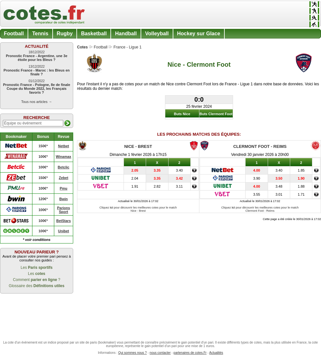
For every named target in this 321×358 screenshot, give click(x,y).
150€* (43, 146)
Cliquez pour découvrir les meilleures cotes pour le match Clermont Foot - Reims (260, 209)
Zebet (63, 178)
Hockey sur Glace (198, 33)
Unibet (63, 231)
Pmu (63, 188)
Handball (126, 33)
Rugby (65, 33)
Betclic (63, 167)
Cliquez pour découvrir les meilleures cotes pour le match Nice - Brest (138, 209)
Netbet (63, 146)
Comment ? (36, 279)
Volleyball (157, 33)
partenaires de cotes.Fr (190, 352)
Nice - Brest (138, 146)
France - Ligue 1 (127, 47)
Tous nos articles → (36, 102)
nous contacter (160, 352)
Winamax (63, 156)
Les (36, 267)
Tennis (40, 33)
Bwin (63, 199)
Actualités (216, 352)
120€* (43, 199)
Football (14, 33)
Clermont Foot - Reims (260, 146)
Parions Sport (63, 210)
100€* (43, 156)
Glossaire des (36, 286)
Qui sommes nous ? (132, 352)
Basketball (94, 33)
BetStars (63, 221)
